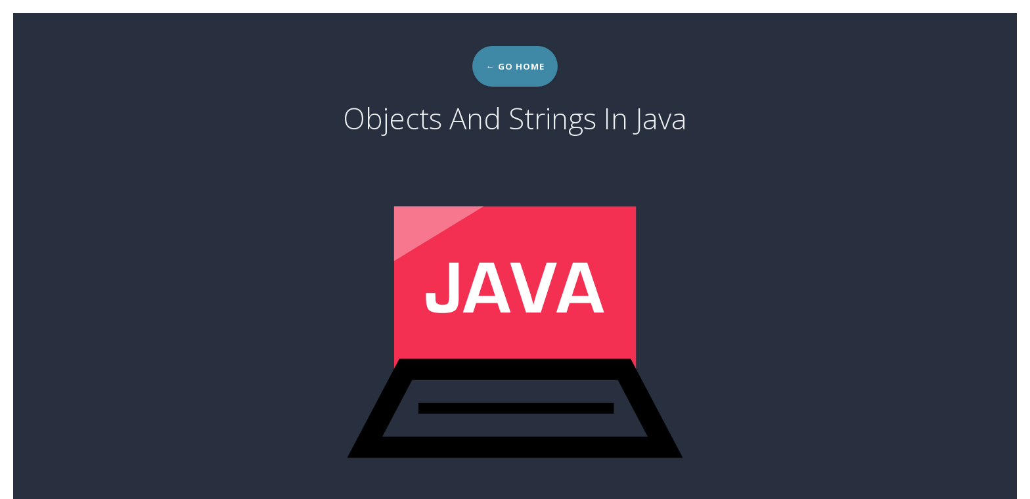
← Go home (515, 66)
